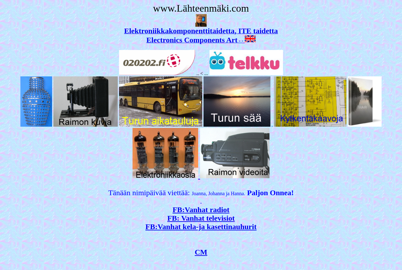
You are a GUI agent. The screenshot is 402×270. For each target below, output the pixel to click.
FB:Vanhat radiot (200, 210)
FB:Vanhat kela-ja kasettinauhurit (201, 227)
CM (201, 252)
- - (201, 40)
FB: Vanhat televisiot (201, 218)
